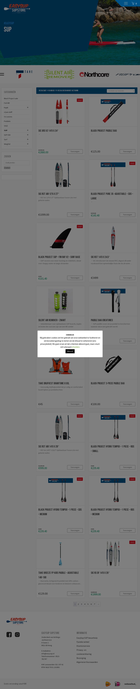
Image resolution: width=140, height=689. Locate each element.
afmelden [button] (75, 347)
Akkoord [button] (70, 351)
